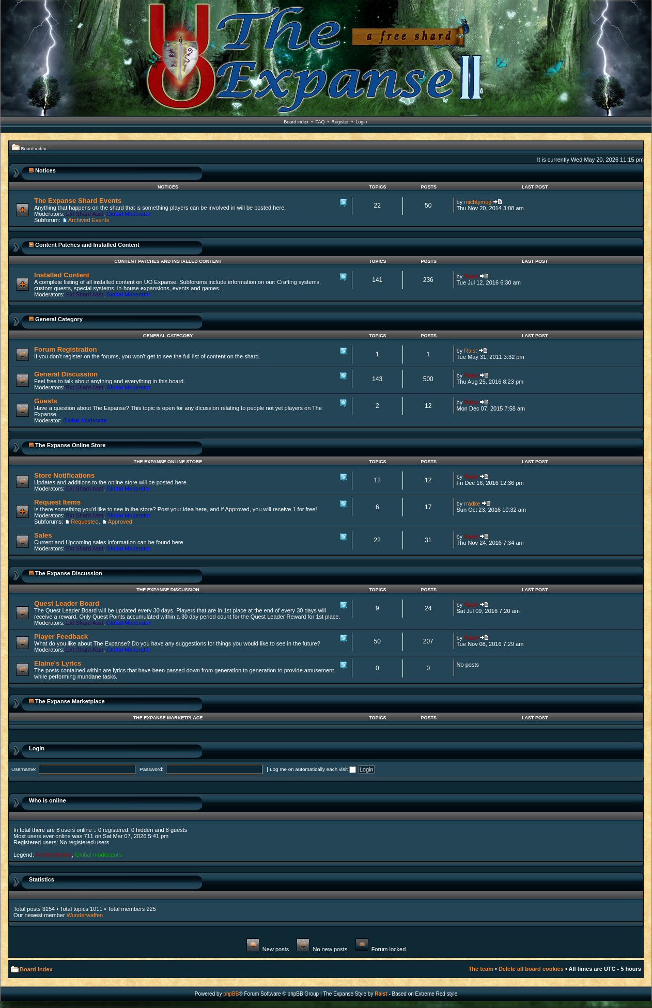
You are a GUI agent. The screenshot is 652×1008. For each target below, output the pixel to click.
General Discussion (66, 374)
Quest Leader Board (66, 603)
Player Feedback (61, 636)
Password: (151, 769)
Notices (45, 170)
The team (481, 969)
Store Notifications (64, 475)
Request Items (57, 502)
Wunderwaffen (85, 915)
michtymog (477, 202)
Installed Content (61, 275)
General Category (59, 319)
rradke (472, 503)
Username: (23, 769)
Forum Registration (65, 349)
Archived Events (88, 220)
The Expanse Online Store (70, 445)
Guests (45, 401)
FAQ (319, 121)
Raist (471, 276)
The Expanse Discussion (68, 573)
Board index (296, 121)
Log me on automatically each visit (313, 769)
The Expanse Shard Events (77, 200)
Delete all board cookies (531, 969)
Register (340, 121)
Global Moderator (128, 214)
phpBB (231, 994)
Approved (120, 521)
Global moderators (98, 855)
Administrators (54, 855)
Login (361, 121)
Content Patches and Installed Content (87, 245)
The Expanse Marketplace (70, 701)
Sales (43, 535)
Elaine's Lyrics (57, 663)
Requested (84, 521)
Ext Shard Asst (84, 214)
